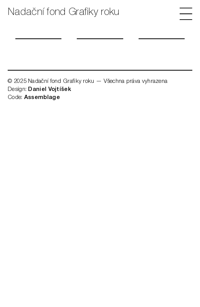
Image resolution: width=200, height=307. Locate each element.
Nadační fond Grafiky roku (63, 13)
